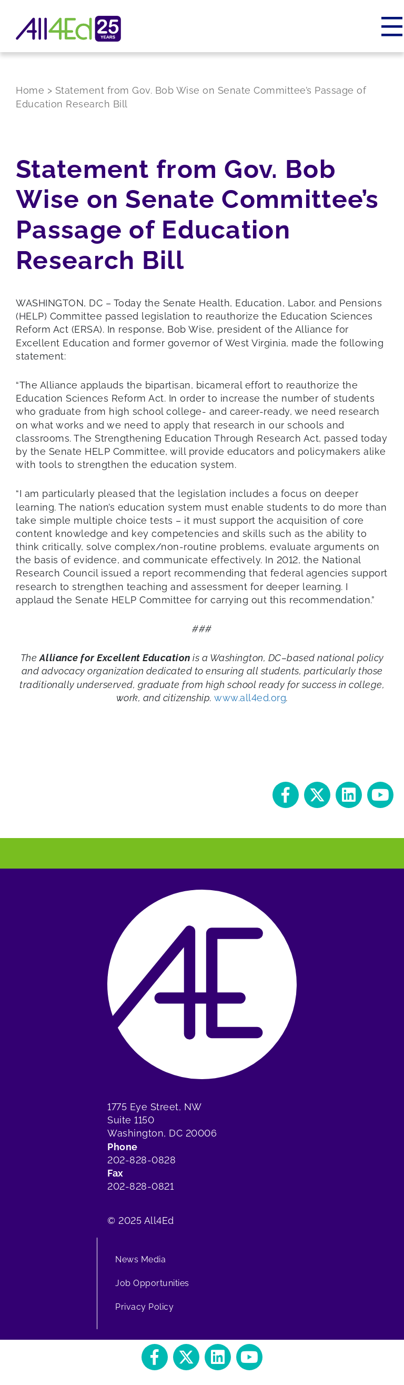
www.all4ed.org (250, 697)
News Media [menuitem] (140, 1259)
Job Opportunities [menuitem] (152, 1283)
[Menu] (392, 26)
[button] (285, 795)
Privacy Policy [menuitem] (144, 1307)
